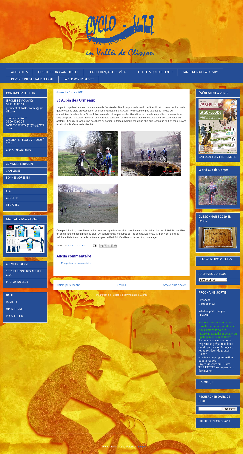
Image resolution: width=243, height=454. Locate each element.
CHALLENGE (13, 170)
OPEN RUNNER (15, 309)
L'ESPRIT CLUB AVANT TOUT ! (58, 72)
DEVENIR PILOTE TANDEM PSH (32, 79)
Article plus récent (68, 285)
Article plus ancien (175, 285)
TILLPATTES (12, 204)
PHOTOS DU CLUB (17, 281)
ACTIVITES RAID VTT (18, 264)
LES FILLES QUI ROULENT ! (154, 72)
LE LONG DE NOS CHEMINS (215, 259)
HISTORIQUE (206, 382)
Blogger (142, 446)
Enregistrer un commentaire (76, 263)
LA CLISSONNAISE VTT (79, 79)
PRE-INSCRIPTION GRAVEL (214, 421)
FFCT (9, 191)
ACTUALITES (19, 72)
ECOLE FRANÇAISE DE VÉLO (107, 72)
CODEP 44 (12, 198)
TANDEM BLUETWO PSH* (200, 72)
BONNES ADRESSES (18, 177)
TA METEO (12, 302)
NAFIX (9, 295)
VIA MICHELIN (14, 316)
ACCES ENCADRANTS (18, 150)
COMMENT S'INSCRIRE (19, 163)
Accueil (121, 285)
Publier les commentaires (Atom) (129, 294)
